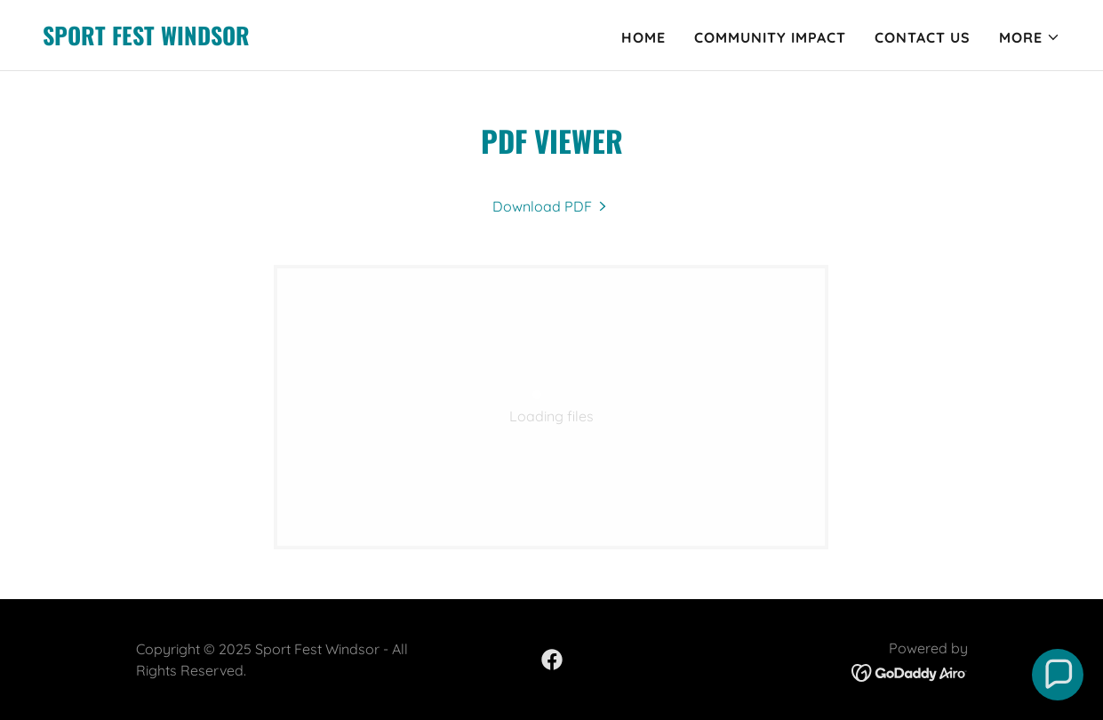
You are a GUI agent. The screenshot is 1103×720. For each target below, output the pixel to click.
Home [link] (643, 37)
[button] (1029, 37)
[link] (146, 40)
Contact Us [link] (923, 37)
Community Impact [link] (770, 37)
